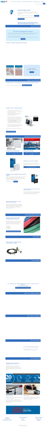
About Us (14, 1)
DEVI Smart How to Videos (32, 167)
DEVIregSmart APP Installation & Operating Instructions (31, 154)
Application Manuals (29, 1)
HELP (23, 418)
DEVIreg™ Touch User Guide (27, 85)
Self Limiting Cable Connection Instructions (13, 231)
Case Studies (23, 1)
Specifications (35, 1)
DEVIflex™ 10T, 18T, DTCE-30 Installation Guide (23, 287)
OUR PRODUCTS (7, 418)
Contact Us (42, 1)
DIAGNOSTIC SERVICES (38, 417)
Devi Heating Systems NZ (24, 425)
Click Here (31, 72)
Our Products (19, 1)
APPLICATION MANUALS (23, 417)
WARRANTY (38, 420)
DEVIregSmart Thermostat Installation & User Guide (14, 154)
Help (39, 1)
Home (11, 1)
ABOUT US (7, 417)
